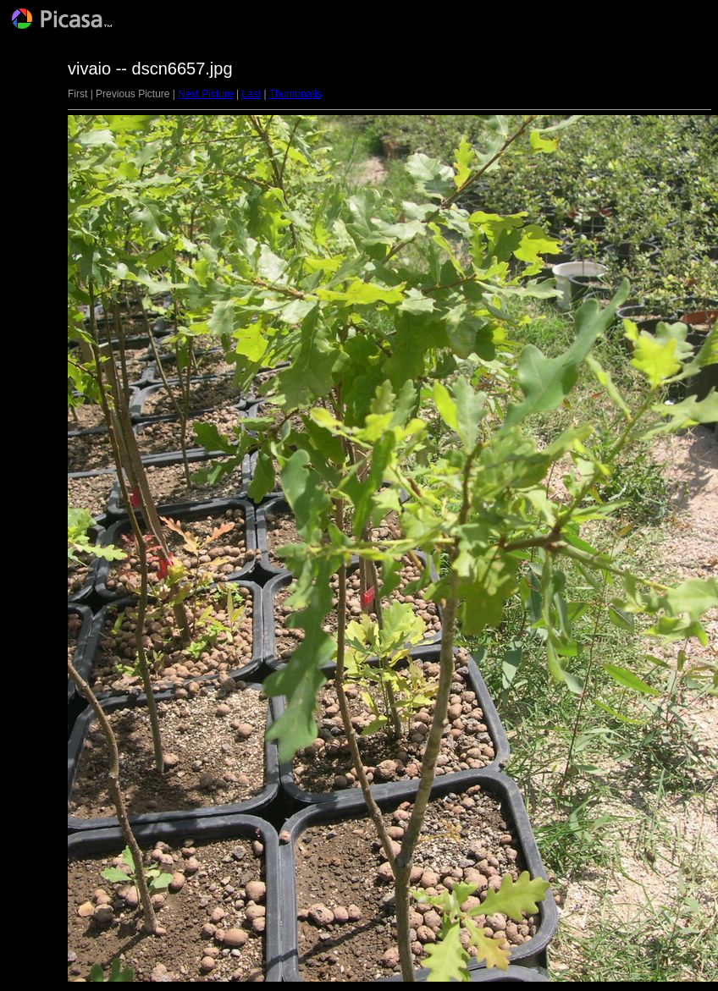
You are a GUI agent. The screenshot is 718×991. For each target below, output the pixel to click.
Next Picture (205, 94)
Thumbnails (295, 94)
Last (251, 94)
